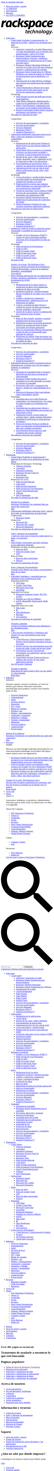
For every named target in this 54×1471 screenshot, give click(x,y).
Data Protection (31, 431)
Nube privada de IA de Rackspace (29, 246)
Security (34, 647)
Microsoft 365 (21, 522)
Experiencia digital (33, 199)
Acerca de (10, 1467)
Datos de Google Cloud (25, 552)
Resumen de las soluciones (17, 1369)
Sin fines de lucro (18, 702)
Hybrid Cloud (34, 111)
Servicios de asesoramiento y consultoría (32, 123)
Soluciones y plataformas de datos (19, 1376)
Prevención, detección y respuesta (33, 387)
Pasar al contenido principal (12, 2)
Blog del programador (15, 1422)
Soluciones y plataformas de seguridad (21, 1378)
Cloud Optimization (32, 90)
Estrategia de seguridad (33, 374)
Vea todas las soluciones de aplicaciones (27, 209)
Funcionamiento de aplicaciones (34, 165)
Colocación (20, 484)
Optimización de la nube (34, 83)
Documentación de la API (16, 1446)
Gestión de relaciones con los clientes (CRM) (34, 193)
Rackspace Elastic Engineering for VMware (34, 75)
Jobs (12, 844)
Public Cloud (33, 107)
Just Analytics (21, 617)
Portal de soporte (13, 1470)
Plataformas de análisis (34, 338)
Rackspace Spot (22, 477)
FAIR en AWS (22, 249)
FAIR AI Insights (31, 766)
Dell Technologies (23, 495)
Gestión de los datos (34, 313)
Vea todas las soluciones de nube (24, 115)
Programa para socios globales (18, 1402)
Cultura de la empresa (15, 1398)
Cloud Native (33, 152)
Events (13, 820)
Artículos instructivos (14, 1448)
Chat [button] (3, 1463)
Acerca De (10, 791)
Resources (31, 773)
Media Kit (15, 855)
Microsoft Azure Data (25, 588)
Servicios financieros (19, 695)
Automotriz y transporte (20, 715)
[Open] (27, 969)
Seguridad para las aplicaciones (34, 410)
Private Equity (16, 729)
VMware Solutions (23, 466)
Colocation (20, 468)
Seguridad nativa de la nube (34, 402)
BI (17, 610)
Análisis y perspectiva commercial (32, 300)
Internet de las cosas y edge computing (34, 159)
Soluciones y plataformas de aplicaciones (22, 1374)
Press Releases (17, 853)
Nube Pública (33, 102)
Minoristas (15, 722)
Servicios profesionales (25, 125)
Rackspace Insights (32, 760)
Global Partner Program (20, 833)
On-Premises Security (34, 653)
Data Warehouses (23, 612)
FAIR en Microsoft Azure (26, 253)
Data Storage (21, 475)
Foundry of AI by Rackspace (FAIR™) (33, 238)
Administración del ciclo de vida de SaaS (32, 170)
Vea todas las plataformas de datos (24, 563)
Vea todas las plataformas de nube (24, 498)
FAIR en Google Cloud (25, 251)
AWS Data (20, 583)
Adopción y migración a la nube (34, 51)
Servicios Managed (23, 128)
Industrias (10, 678)
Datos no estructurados (34, 332)
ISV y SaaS (15, 706)
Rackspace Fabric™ (24, 130)
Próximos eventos (13, 1426)
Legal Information (18, 829)
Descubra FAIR (17, 260)
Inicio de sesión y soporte (16, 1437)
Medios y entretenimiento (21, 713)
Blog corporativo (13, 1417)
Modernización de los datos (32, 287)
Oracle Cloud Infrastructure (27, 491)
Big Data (19, 615)
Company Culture (18, 842)
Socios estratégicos (13, 1400)
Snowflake (20, 590)
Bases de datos (33, 319)
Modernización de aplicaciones (33, 145)
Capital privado (17, 727)
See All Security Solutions (21, 664)
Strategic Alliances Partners (22, 831)
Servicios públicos (18, 724)
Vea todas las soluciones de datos (24, 343)
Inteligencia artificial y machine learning (33, 293)
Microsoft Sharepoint (24, 527)
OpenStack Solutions (24, 470)
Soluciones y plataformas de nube (19, 1372)
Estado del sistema (13, 1439)
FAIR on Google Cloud (25, 255)
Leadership (15, 818)
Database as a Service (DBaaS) (28, 599)
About (8, 794)
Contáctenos (6, 969)
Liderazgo (10, 1393)
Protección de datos (33, 426)
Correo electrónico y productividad (34, 179)
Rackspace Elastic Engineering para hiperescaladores (34, 59)
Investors (14, 822)
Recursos (9, 742)
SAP (18, 554)
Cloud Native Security (32, 659)
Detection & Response (33, 393)
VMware (19, 493)
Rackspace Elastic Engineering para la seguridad (33, 381)
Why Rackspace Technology (22, 813)
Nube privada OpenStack (26, 486)
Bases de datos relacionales (27, 558)
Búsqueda (28, 967)
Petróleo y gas (16, 711)
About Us (15, 815)
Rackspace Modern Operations (34, 67)
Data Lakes (20, 608)
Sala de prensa (12, 1420)
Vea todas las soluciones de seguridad (26, 435)
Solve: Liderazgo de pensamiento (19, 1415)
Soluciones (10, 38)
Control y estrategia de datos (33, 307)
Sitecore (19, 561)
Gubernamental (17, 697)
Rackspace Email (23, 518)
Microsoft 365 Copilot (25, 525)
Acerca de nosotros (13, 1389)
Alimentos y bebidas (19, 718)
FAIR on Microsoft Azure (26, 258)
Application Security (34, 416)
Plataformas (11, 455)
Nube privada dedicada (25, 482)
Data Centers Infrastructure (22, 824)
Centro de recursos (13, 1413)
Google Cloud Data (24, 585)
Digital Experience (33, 205)
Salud (13, 700)
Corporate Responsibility (21, 827)
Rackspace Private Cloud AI (27, 473)
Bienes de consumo (18, 709)
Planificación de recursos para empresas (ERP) (33, 186)
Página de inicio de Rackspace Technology (23, 1367)
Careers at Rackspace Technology (25, 857)
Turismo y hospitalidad (20, 720)
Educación (15, 704)
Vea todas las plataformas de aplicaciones (27, 529)
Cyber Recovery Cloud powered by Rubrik (34, 641)
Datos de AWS (22, 549)
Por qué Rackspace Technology (18, 1391)
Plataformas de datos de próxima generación (34, 325)
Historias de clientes (14, 1424)
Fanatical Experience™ (25, 132)
